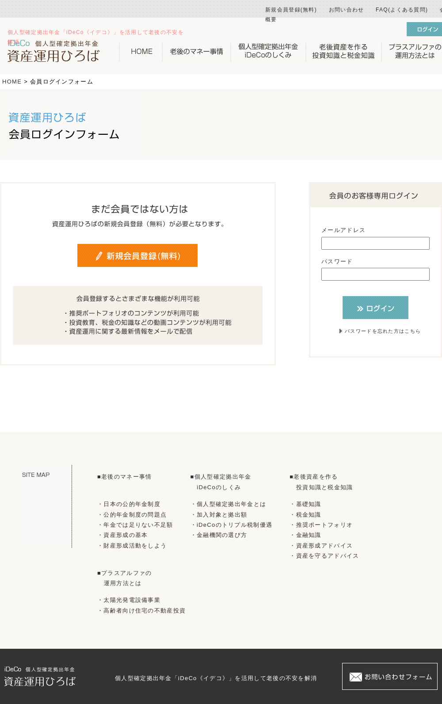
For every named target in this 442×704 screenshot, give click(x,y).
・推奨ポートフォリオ (321, 524)
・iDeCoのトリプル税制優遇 (232, 524)
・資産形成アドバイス (321, 545)
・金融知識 (305, 535)
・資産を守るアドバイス (324, 555)
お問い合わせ (346, 10)
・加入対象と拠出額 (219, 514)
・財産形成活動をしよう (132, 545)
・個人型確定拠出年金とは (229, 504)
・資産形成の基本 (122, 535)
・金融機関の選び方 (219, 535)
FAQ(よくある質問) (402, 10)
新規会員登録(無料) (291, 10)
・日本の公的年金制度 (128, 504)
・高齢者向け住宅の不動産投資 (141, 610)
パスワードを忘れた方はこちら (383, 331)
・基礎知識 (305, 504)
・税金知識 (305, 514)
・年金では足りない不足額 (135, 524)
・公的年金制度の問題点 (132, 514)
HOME (12, 81)
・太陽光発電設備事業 (128, 600)
